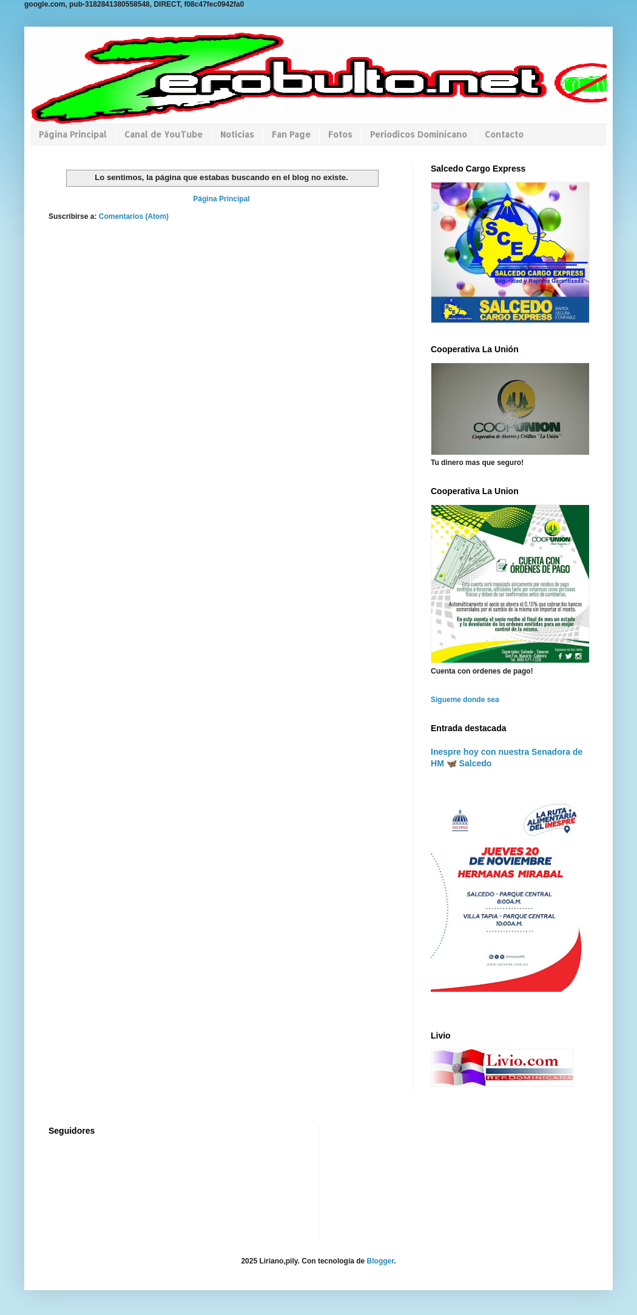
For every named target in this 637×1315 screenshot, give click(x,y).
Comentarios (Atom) (134, 216)
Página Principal (73, 134)
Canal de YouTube (163, 134)
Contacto (504, 134)
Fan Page (291, 134)
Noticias (237, 134)
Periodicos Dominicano (418, 134)
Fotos (340, 134)
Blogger (380, 1261)
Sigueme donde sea (465, 699)
